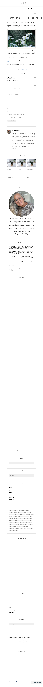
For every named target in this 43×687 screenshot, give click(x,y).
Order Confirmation (12, 442)
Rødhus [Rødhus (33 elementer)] (27, 469)
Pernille (9, 85)
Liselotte (24, 69)
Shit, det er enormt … (17, 246)
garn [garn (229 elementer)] (10, 463)
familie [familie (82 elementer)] (15, 461)
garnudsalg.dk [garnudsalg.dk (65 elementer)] (22, 463)
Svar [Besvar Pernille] (35, 85)
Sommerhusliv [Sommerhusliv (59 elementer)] (29, 471)
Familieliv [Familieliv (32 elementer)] (20, 461)
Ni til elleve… (30, 167)
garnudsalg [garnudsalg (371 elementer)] (14, 463)
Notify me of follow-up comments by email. (17, 114)
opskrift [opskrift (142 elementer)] (16, 469)
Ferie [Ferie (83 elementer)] (25, 461)
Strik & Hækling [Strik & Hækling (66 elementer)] (23, 473)
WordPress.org (11, 561)
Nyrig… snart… (20, 167)
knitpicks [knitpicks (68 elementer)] (11, 467)
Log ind (10, 555)
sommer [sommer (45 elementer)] (10, 471)
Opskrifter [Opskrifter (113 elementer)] (22, 469)
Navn (8, 106)
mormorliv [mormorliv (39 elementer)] (11, 469)
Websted (8, 111)
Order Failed (11, 444)
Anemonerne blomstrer (17, 267)
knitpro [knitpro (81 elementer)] (15, 467)
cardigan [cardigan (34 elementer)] (11, 461)
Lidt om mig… (11, 439)
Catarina (10, 251)
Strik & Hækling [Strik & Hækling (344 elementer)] (16, 473)
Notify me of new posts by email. (15, 117)
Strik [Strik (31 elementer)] (10, 473)
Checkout (10, 435)
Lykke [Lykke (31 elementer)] (31, 467)
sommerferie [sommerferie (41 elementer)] (16, 471)
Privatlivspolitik (11, 446)
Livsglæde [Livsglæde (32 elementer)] (26, 467)
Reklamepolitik (11, 447)
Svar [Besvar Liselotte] (35, 77)
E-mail (8, 108)
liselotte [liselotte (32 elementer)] (21, 467)
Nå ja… (8, 167)
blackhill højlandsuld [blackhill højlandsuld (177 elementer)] (24, 459)
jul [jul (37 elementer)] (30, 465)
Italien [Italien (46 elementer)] (27, 465)
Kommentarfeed (12, 559)
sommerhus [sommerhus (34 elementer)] (22, 471)
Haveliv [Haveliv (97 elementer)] (10, 465)
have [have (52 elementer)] (32, 463)
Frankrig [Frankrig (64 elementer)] (29, 461)
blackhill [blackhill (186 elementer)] (16, 459)
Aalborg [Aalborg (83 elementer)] (10, 459)
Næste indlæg (31, 177)
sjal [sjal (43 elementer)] (31, 469)
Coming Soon (11, 437)
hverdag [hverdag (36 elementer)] (15, 465)
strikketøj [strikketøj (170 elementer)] (30, 473)
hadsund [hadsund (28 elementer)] (28, 463)
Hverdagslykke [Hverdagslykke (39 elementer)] (21, 465)
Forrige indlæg (12, 177)
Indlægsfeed (11, 557)
